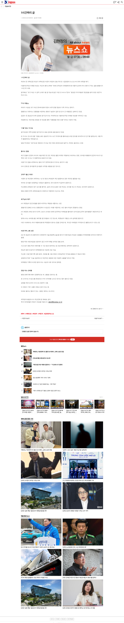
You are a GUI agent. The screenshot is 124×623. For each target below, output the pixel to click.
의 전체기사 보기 (96, 309)
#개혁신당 (28, 314)
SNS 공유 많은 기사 (27, 419)
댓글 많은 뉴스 (25, 516)
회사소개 (63, 619)
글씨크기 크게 (102, 18)
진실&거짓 (8, 6)
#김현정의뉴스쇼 (49, 314)
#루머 (22, 314)
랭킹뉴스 (23, 346)
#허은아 (35, 314)
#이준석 (40, 314)
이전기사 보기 (26, 318)
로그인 (52, 619)
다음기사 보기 (98, 318)
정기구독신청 (70, 619)
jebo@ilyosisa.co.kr (55, 302)
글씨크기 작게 (97, 18)
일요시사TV (25, 397)
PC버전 (57, 619)
